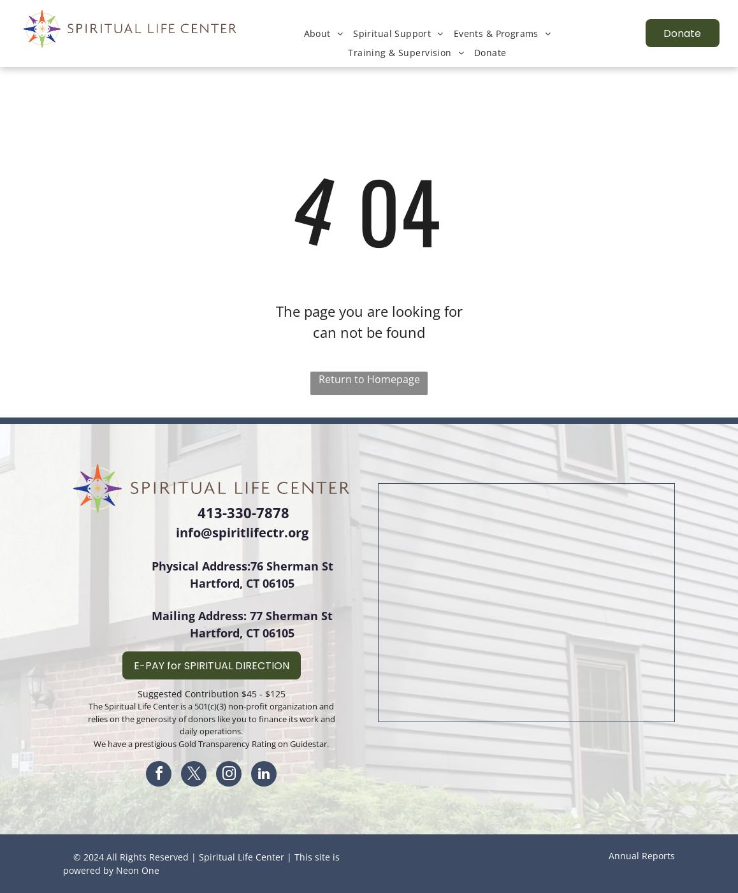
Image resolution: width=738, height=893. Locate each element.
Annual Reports (642, 856)
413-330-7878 (243, 512)
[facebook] (158, 775)
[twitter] (193, 775)
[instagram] (229, 775)
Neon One (137, 870)
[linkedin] (264, 775)
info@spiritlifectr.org (242, 532)
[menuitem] (324, 33)
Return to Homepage (369, 379)
